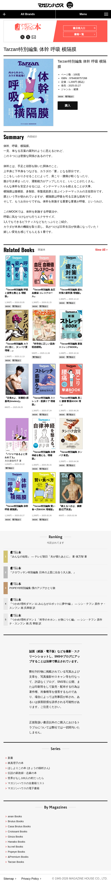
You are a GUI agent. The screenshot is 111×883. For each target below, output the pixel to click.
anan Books (15, 816)
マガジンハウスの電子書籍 (23, 788)
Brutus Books (16, 821)
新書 (10, 757)
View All (101, 249)
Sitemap (9, 878)
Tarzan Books (16, 861)
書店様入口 (84, 28)
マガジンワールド (55, 5)
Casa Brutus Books (19, 826)
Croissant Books (17, 831)
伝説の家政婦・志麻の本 (22, 772)
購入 (67, 105)
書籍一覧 (84, 34)
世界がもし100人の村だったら (26, 778)
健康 (75, 89)
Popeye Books (16, 851)
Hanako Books (16, 841)
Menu (94, 14)
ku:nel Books (15, 846)
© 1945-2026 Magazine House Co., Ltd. (79, 878)
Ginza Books (15, 836)
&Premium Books (18, 856)
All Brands (19, 14)
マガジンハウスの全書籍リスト (26, 783)
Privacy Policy (30, 878)
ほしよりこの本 (29, 768)
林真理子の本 (16, 762)
